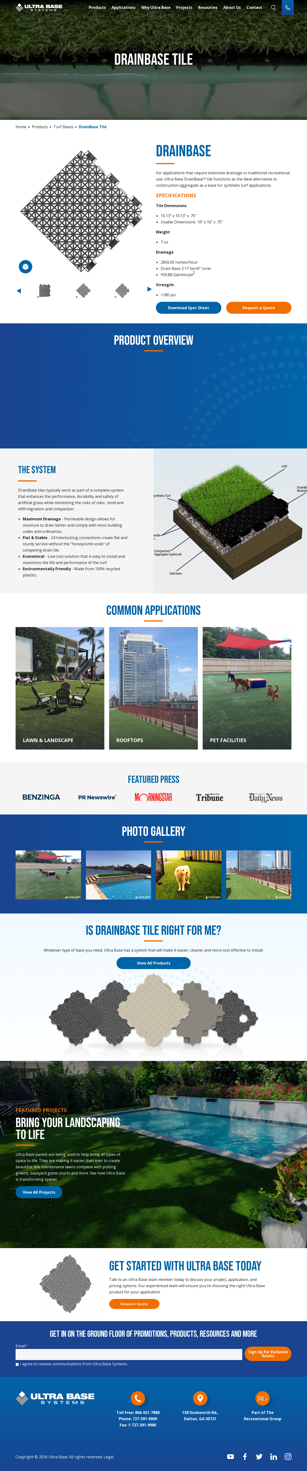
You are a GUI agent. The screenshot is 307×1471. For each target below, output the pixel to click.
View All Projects (39, 1192)
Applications (124, 7)
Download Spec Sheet (188, 307)
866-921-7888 (147, 1412)
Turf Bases (63, 126)
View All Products (153, 963)
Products (97, 7)
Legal (108, 1456)
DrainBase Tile (93, 126)
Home (21, 126)
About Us (232, 7)
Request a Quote (258, 307)
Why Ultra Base (156, 7)
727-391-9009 (145, 1418)
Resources (208, 7)
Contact (254, 7)
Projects (184, 7)
